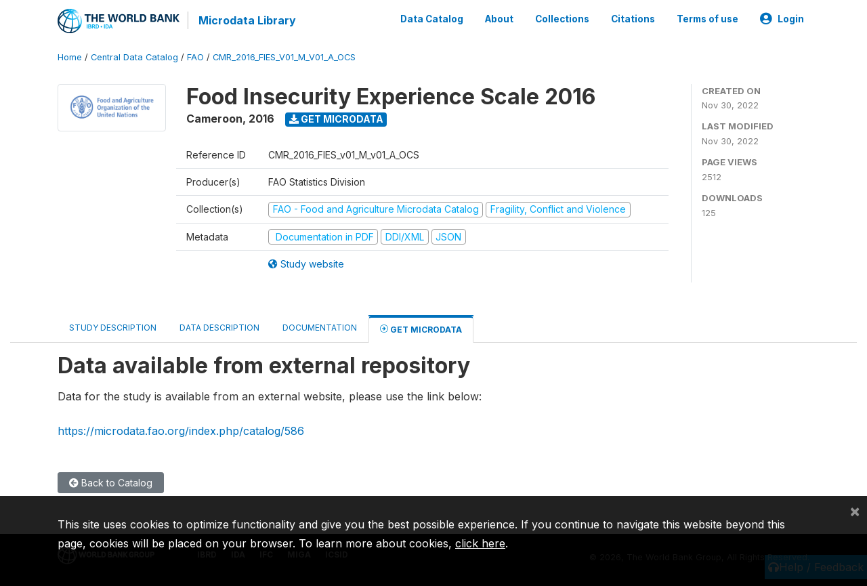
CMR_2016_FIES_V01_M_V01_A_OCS (284, 57)
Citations (633, 19)
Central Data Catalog (134, 57)
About (499, 19)
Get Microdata (336, 119)
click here (480, 543)
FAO (195, 57)
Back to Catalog (110, 482)
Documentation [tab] (319, 327)
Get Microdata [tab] (421, 329)
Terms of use (707, 19)
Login (782, 19)
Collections (562, 19)
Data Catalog (431, 19)
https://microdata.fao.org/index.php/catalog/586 (181, 430)
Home (70, 57)
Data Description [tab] (219, 327)
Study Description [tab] (112, 327)
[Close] (854, 511)
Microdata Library (247, 20)
